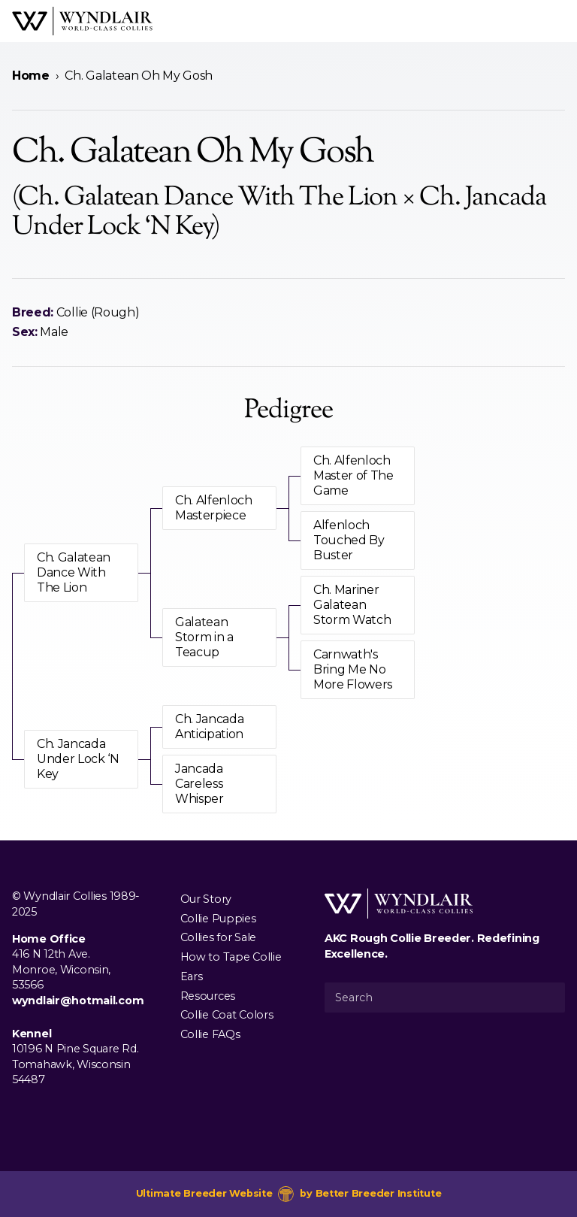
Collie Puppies (218, 918)
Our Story (205, 898)
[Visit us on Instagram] (45, 1114)
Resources (207, 995)
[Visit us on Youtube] (69, 1114)
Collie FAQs (210, 1034)
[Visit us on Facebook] (21, 1114)
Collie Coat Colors (226, 1015)
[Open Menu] (559, 21)
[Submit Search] (547, 997)
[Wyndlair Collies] (82, 21)
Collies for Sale (218, 937)
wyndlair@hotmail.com (77, 1000)
